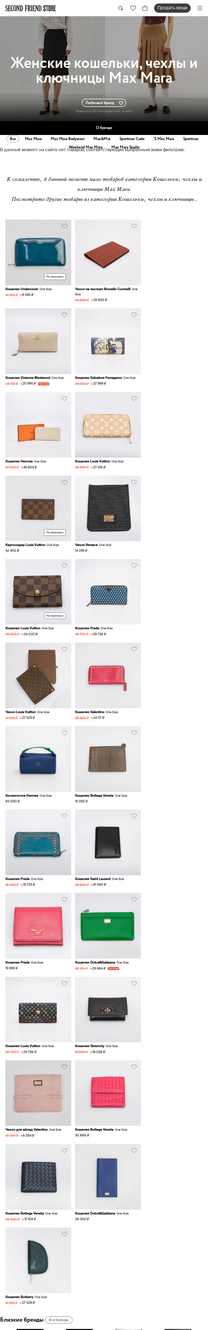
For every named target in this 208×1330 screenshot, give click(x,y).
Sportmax (191, 139)
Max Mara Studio (125, 147)
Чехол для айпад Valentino (160, 775)
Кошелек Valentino (153, 533)
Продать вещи (172, 8)
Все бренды (59, 959)
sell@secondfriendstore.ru (134, 1147)
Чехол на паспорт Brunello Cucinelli (100, 286)
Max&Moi (101, 139)
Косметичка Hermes (21, 614)
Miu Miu (178, 1003)
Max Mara (33, 139)
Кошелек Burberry (19, 936)
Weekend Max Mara (85, 147)
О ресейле (120, 1248)
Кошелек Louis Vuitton (156, 372)
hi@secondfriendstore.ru (132, 1134)
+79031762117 (121, 1109)
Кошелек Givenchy (87, 775)
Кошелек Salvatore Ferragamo (28, 372)
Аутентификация (128, 1241)
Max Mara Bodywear (68, 139)
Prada (128, 1003)
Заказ (115, 1218)
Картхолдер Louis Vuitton (25, 453)
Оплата (116, 1233)
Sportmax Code (132, 139)
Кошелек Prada (17, 533)
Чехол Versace (83, 453)
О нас (114, 1202)
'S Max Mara (163, 139)
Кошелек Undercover (21, 286)
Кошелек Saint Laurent (23, 694)
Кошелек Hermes (85, 372)
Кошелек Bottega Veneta (91, 614)
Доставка (119, 1225)
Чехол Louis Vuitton (87, 533)
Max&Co (79, 1003)
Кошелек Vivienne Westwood (161, 286)
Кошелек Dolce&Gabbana (159, 694)
